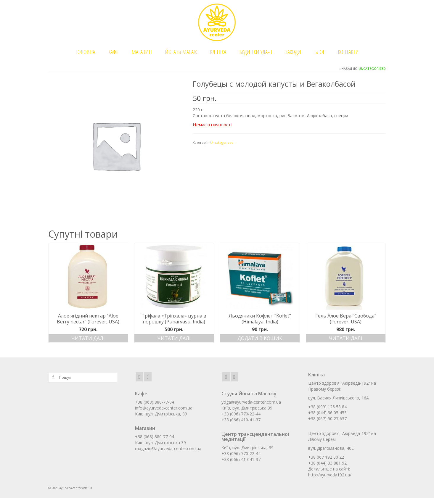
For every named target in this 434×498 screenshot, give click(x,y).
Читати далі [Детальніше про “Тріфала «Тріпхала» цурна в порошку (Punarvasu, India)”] (174, 338)
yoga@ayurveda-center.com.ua (251, 402)
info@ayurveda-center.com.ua (163, 408)
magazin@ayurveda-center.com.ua (168, 448)
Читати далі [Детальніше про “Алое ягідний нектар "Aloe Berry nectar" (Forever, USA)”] (88, 338)
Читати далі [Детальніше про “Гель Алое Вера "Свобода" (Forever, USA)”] (345, 338)
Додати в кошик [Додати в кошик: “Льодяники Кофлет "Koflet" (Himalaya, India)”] (259, 338)
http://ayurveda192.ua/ (329, 475)
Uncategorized (372, 68)
